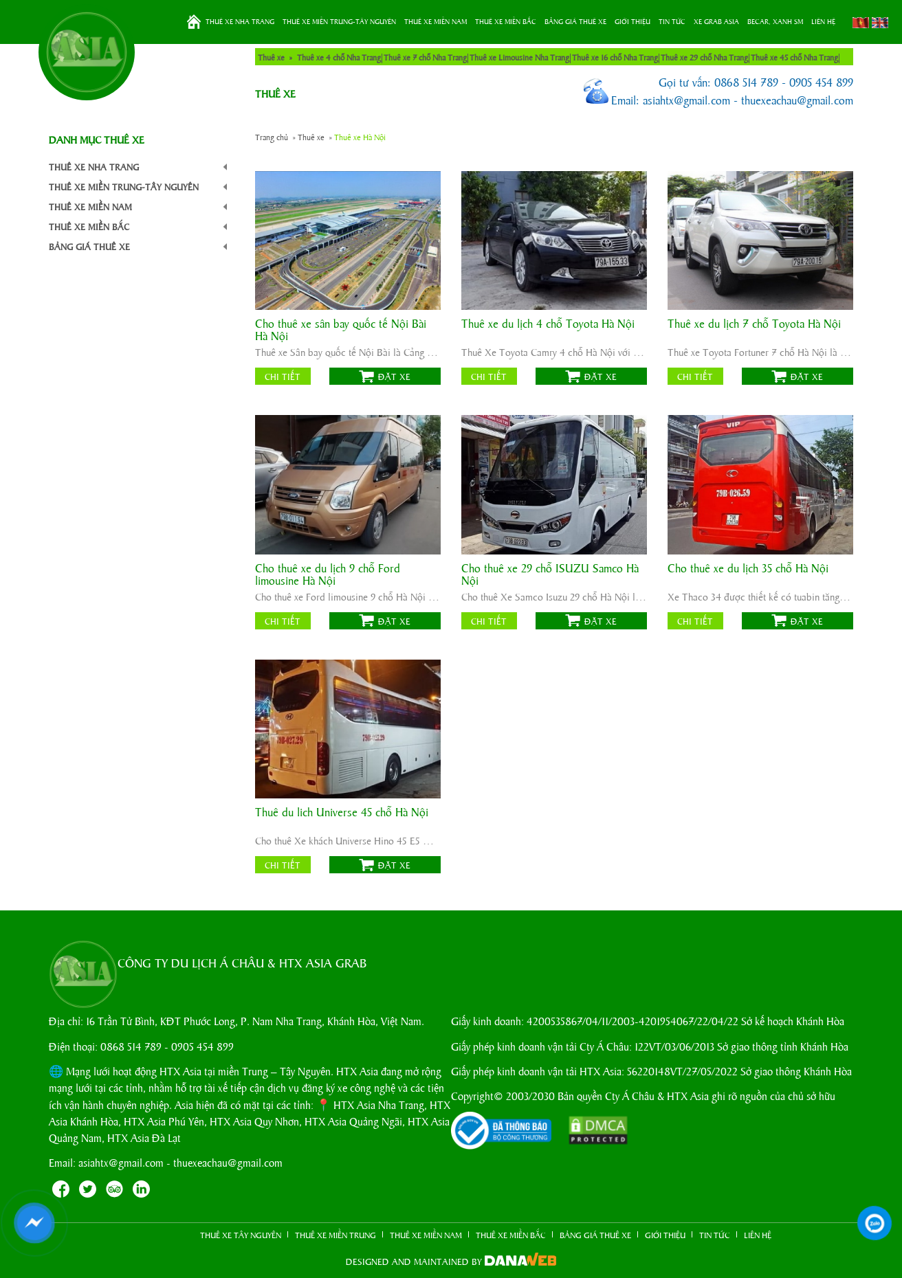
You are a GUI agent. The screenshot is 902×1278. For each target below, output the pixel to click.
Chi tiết (282, 376)
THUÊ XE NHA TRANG (240, 21)
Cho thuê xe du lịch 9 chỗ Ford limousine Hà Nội (327, 574)
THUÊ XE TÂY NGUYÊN (240, 1235)
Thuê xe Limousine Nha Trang (519, 57)
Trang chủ (193, 22)
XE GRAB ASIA (716, 21)
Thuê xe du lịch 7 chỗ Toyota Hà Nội (754, 324)
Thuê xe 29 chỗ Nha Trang (704, 57)
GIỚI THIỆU (632, 21)
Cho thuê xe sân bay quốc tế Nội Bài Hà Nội (340, 330)
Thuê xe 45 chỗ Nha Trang (794, 57)
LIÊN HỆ (823, 21)
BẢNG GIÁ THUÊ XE (575, 21)
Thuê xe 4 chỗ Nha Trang (339, 57)
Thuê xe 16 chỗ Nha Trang (615, 57)
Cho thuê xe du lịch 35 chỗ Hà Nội (748, 568)
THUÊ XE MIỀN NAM (435, 21)
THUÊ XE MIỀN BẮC (505, 21)
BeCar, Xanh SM (775, 21)
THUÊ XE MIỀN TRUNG (335, 1235)
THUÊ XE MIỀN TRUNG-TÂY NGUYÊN (339, 21)
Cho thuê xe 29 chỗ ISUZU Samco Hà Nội (550, 574)
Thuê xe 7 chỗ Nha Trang (425, 57)
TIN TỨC (672, 21)
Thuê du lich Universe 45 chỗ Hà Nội (341, 812)
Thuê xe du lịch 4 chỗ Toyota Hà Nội (548, 324)
